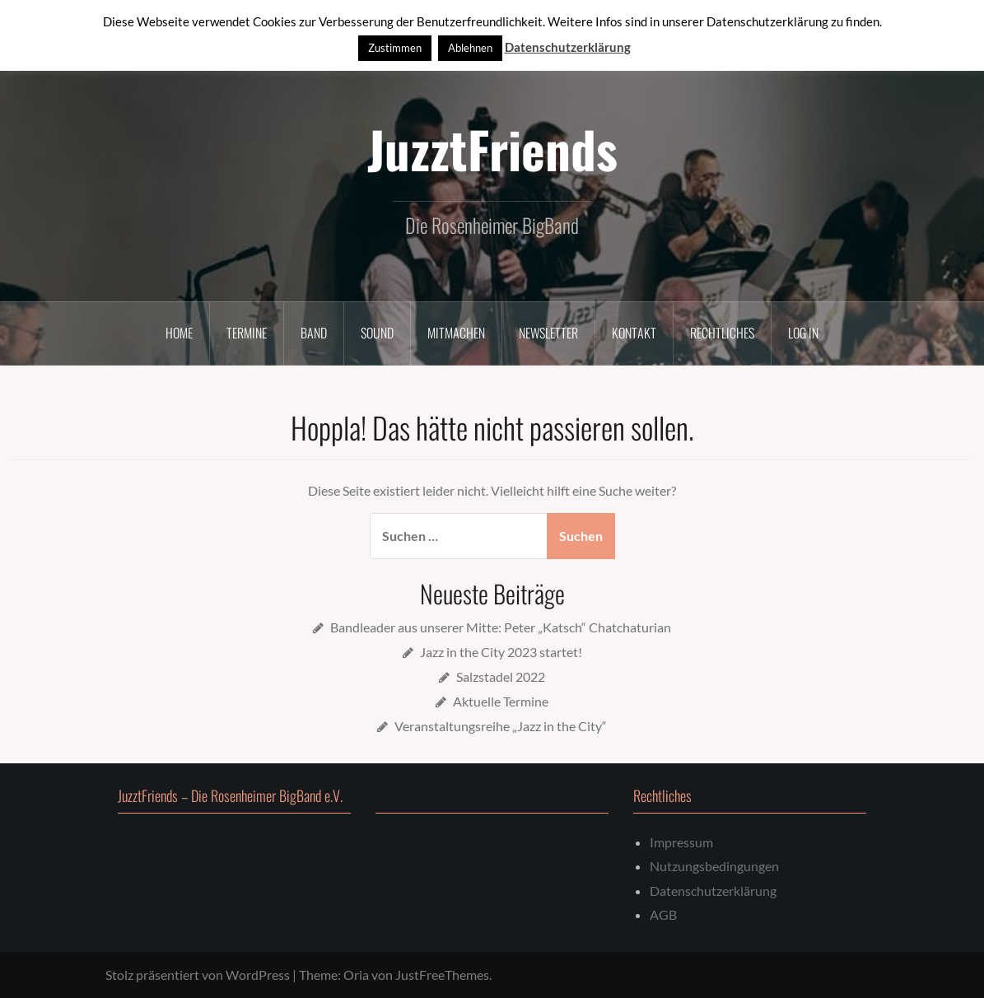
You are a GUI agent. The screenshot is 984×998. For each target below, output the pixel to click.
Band (314, 333)
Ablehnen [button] (470, 47)
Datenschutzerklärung (713, 890)
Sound (377, 333)
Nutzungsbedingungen (714, 866)
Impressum (681, 842)
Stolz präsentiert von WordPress (197, 974)
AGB (663, 914)
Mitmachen (456, 333)
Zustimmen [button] (395, 47)
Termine (246, 333)
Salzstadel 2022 (500, 676)
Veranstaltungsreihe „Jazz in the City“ (500, 726)
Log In (803, 333)
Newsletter (548, 333)
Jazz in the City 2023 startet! (501, 652)
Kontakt (634, 333)
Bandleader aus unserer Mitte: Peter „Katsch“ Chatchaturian (500, 627)
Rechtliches (722, 333)
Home (179, 333)
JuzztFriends (492, 148)
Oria (356, 974)
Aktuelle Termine (500, 701)
